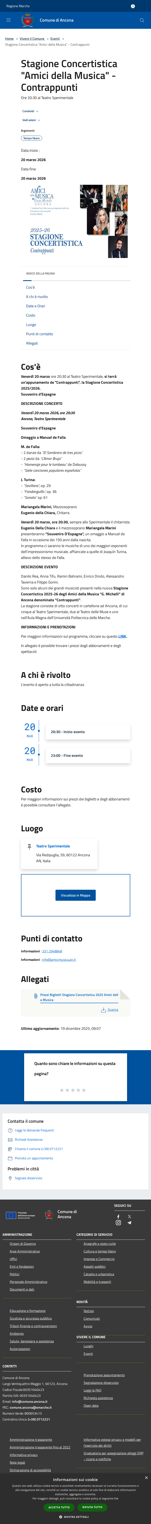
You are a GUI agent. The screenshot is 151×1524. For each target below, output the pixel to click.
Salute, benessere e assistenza (32, 1341)
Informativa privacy (24, 1454)
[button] (75, 1517)
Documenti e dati (22, 1289)
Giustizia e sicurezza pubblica (31, 1318)
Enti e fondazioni (22, 1266)
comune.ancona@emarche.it (31, 1407)
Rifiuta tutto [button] (92, 1507)
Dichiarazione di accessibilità (30, 1470)
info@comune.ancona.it (29, 1401)
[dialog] (75, 1498)
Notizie (89, 1310)
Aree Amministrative (25, 1251)
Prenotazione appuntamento (104, 1375)
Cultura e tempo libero (100, 1251)
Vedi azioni (32, 120)
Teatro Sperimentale (53, 846)
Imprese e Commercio (99, 1258)
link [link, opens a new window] (116, 1498)
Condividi (31, 111)
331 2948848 (52, 951)
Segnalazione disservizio (101, 1382)
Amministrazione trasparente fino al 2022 (40, 1447)
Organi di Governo (23, 1243)
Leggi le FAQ (92, 1390)
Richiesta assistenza (98, 1397)
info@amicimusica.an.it (59, 959)
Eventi (55, 38)
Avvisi (88, 1326)
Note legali (17, 1462)
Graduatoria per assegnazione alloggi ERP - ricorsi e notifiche (113, 1456)
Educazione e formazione (28, 1310)
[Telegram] (129, 1222)
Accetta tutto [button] (59, 1507)
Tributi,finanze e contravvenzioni (33, 1325)
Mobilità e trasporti (97, 1281)
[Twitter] (129, 1217)
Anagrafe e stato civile (100, 1243)
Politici (14, 1274)
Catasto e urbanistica (99, 1274)
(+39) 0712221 (39, 1419)
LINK (122, 636)
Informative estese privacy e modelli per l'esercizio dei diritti (112, 1442)
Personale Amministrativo (28, 1281)
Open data (91, 1405)
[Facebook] (118, 1217)
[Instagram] (118, 1222)
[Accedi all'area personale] (133, 6)
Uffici (13, 1258)
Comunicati (92, 1318)
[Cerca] (142, 20)
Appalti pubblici (95, 1266)
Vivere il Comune (32, 38)
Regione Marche (18, 5)
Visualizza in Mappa (75, 895)
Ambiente (17, 1333)
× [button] (146, 1478)
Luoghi (88, 1346)
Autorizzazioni (20, 1348)
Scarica (109, 1009)
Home (9, 38)
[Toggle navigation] (8, 19)
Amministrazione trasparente (31, 1439)
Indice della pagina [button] (40, 273)
